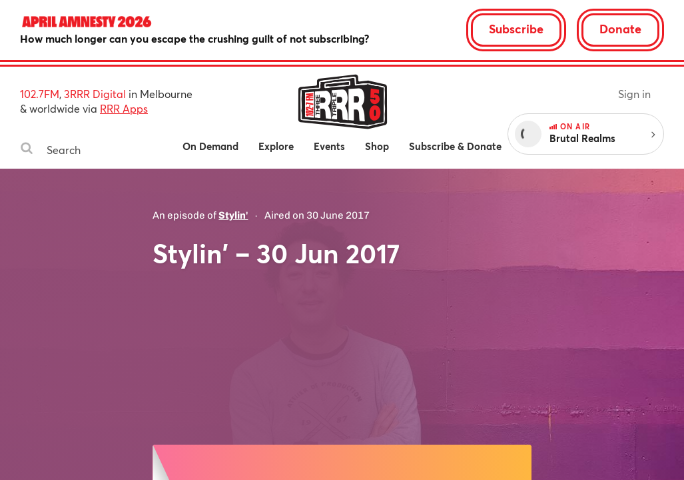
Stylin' (233, 215)
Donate (620, 29)
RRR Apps (124, 108)
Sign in (634, 94)
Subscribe (516, 29)
